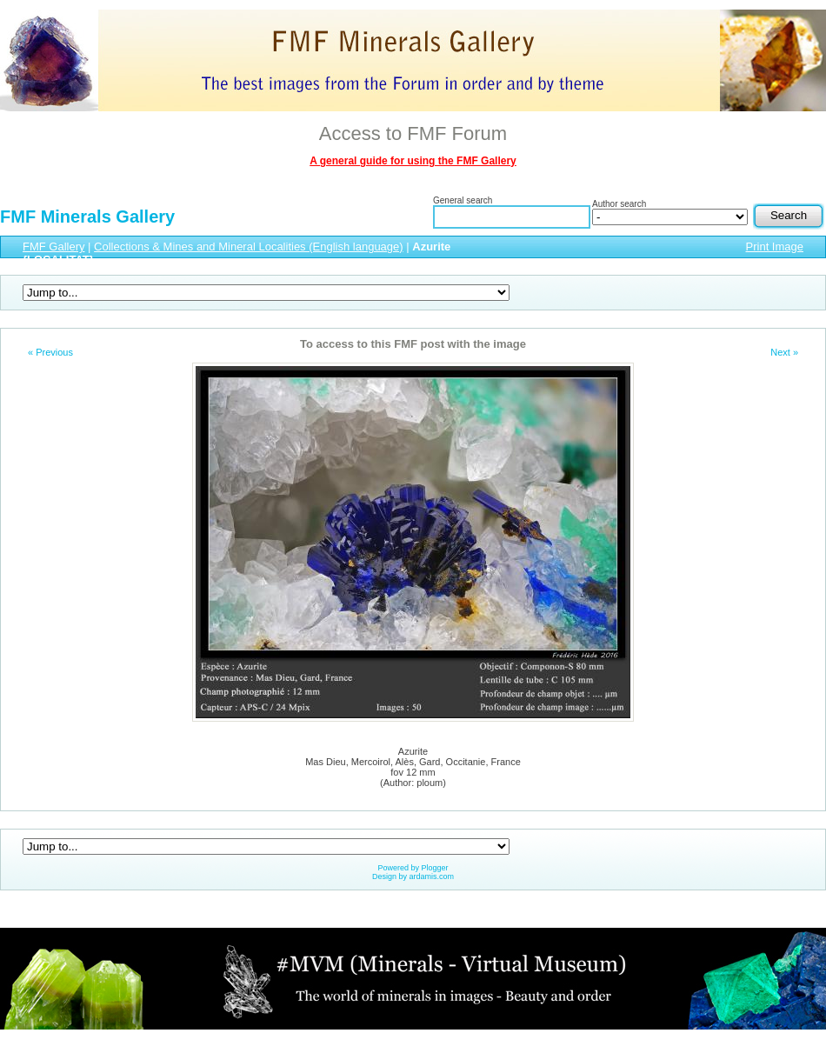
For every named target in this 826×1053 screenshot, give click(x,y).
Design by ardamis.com (413, 876)
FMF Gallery (54, 246)
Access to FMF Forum (413, 133)
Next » (784, 352)
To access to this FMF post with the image (413, 343)
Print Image (774, 246)
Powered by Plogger (412, 867)
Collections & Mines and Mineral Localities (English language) (248, 246)
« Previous (50, 352)
